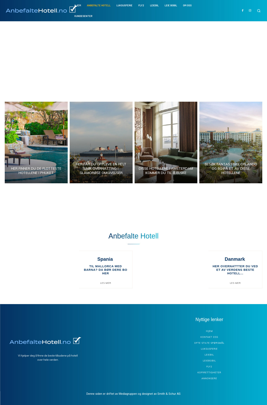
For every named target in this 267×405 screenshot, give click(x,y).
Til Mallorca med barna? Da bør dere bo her (105, 269)
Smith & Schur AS (169, 394)
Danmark (235, 259)
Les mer (105, 283)
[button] (258, 10)
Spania (105, 259)
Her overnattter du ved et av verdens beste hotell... (235, 269)
